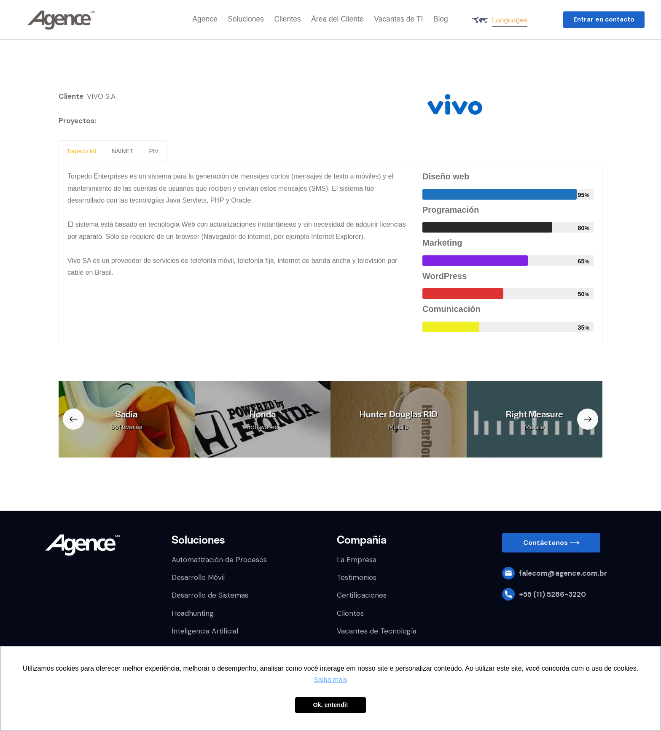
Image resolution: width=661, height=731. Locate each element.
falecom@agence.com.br (563, 573)
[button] (604, 19)
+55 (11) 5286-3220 (552, 594)
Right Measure (534, 414)
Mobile (398, 426)
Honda (263, 414)
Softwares (126, 426)
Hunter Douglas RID (399, 414)
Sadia (126, 414)
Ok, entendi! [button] (330, 704)
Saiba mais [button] (330, 679)
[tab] (81, 151)
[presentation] (81, 151)
